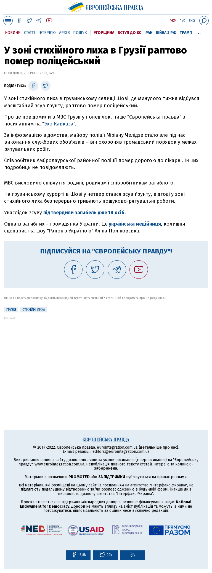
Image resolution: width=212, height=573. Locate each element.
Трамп (186, 32)
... (198, 32)
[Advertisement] (106, 358)
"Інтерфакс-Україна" (168, 485)
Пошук (80, 32)
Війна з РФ (166, 32)
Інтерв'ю (47, 32)
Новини (13, 32)
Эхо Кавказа (58, 124)
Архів (64, 32)
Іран (148, 32)
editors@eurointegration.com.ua (120, 451)
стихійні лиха (33, 310)
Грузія (11, 310)
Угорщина (104, 32)
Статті (29, 32)
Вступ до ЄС (129, 32)
